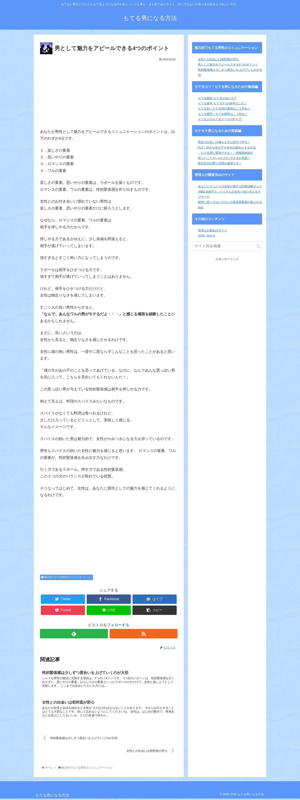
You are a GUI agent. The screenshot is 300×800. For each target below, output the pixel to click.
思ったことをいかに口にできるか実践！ (224, 158)
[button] (258, 246)
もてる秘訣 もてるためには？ (217, 98)
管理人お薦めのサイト (212, 230)
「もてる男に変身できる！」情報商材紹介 (225, 152)
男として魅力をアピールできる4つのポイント (228, 64)
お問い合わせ (206, 235)
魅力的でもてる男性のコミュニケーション (66, 577)
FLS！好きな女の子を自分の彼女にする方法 (227, 147)
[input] (227, 246)
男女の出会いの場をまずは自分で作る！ (224, 142)
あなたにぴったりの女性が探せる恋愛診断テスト (230, 186)
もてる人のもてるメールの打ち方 (220, 119)
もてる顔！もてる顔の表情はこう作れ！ (224, 108)
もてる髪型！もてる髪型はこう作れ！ (223, 114)
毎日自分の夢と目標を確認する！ (220, 163)
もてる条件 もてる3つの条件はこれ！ (222, 103)
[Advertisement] (109, 93)
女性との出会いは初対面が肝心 (218, 59)
